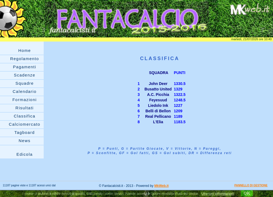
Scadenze (24, 75)
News (25, 140)
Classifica (24, 116)
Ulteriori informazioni (217, 194)
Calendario (25, 91)
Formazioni (24, 99)
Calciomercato (24, 124)
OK (247, 193)
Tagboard (24, 132)
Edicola (24, 154)
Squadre (24, 83)
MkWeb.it (161, 186)
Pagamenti (24, 66)
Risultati (25, 107)
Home (24, 50)
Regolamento (24, 58)
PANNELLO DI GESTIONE (251, 185)
